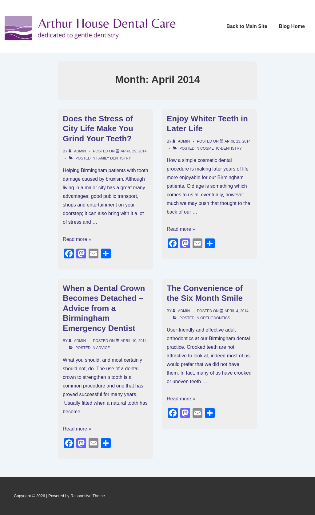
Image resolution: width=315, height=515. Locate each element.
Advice (103, 348)
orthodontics (215, 318)
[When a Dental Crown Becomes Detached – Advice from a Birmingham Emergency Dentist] (133, 341)
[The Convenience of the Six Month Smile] (237, 311)
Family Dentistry (113, 158)
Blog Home (292, 26)
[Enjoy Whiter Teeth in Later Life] (237, 141)
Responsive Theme (87, 495)
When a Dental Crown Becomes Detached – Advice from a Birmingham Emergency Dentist (104, 308)
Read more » (77, 239)
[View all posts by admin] (78, 151)
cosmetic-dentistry (221, 148)
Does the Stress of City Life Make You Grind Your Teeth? (98, 128)
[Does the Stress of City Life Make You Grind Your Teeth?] (133, 151)
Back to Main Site (246, 26)
